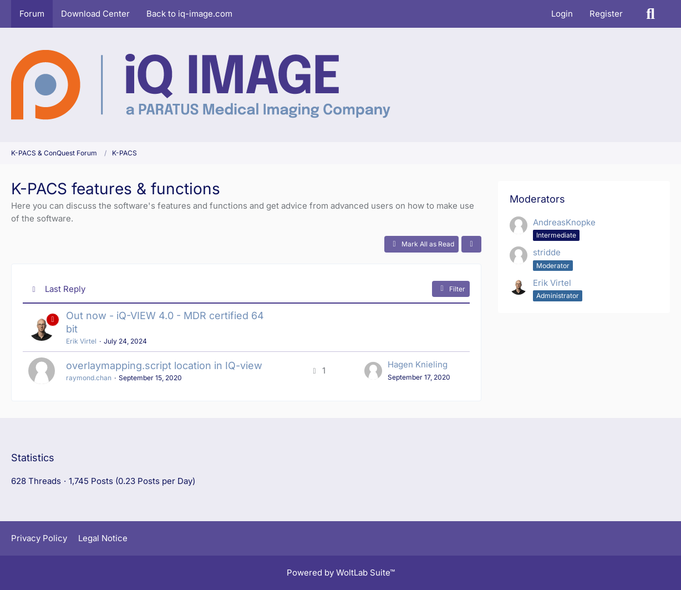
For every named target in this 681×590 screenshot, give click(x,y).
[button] (471, 244)
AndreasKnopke (564, 222)
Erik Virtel (81, 341)
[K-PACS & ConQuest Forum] (200, 84)
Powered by (341, 572)
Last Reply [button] (65, 289)
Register (606, 13)
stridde (547, 252)
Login (562, 13)
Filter (450, 288)
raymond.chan (88, 378)
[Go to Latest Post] (373, 371)
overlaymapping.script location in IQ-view (164, 365)
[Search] (650, 14)
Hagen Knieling (418, 364)
